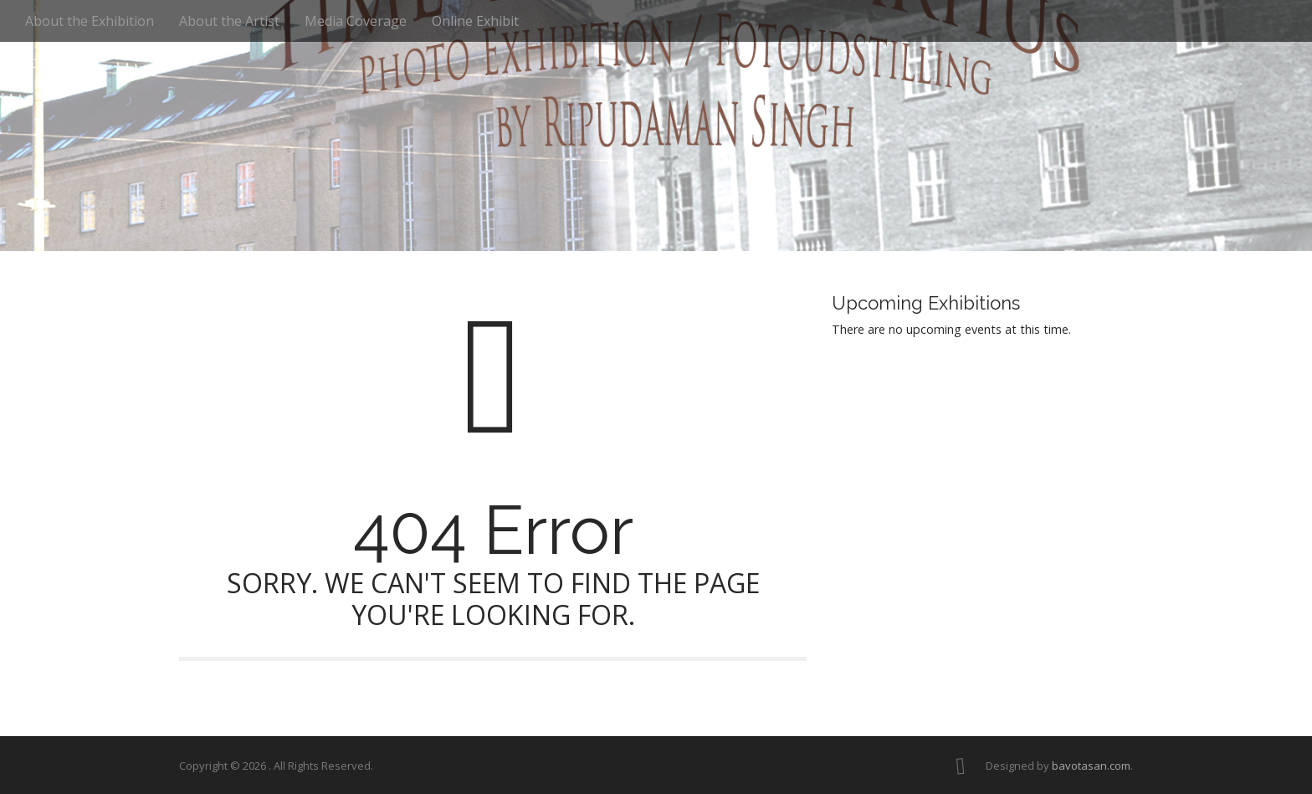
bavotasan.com (1091, 765)
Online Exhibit (475, 21)
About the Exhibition (89, 21)
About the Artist (229, 21)
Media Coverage (356, 21)
